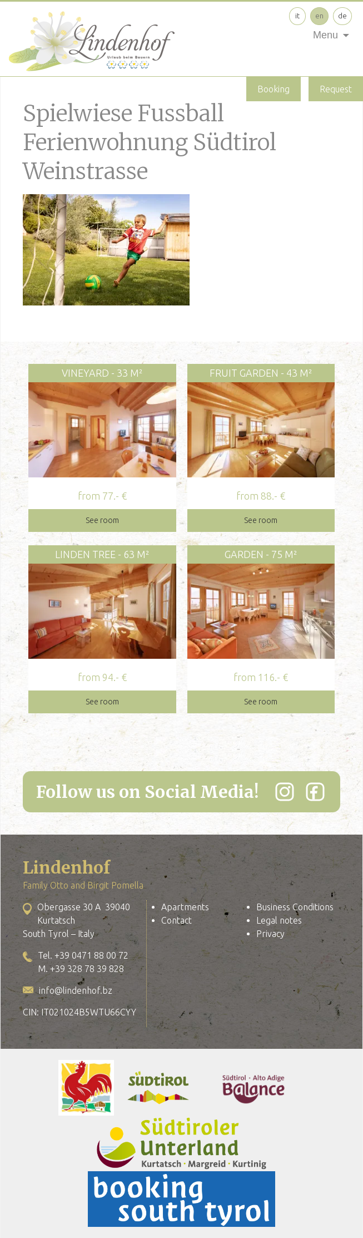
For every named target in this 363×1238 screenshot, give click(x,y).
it (297, 15)
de (342, 15)
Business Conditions (295, 907)
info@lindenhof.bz (75, 990)
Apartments (185, 907)
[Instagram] (284, 791)
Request (336, 89)
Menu (325, 35)
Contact (176, 920)
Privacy (270, 934)
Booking (273, 89)
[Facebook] (315, 791)
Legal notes (279, 920)
